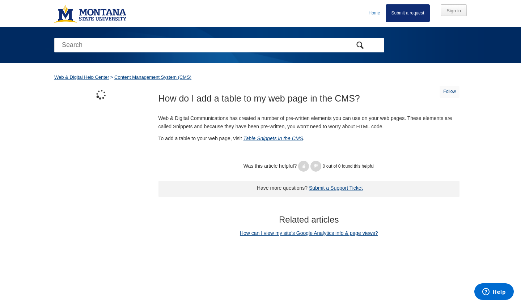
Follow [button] (449, 91)
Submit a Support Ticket (336, 188)
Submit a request (407, 13)
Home (374, 13)
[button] (303, 166)
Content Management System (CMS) (152, 77)
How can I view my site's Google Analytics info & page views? (309, 233)
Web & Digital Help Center (81, 77)
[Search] (219, 45)
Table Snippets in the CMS (273, 138)
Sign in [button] (453, 10)
